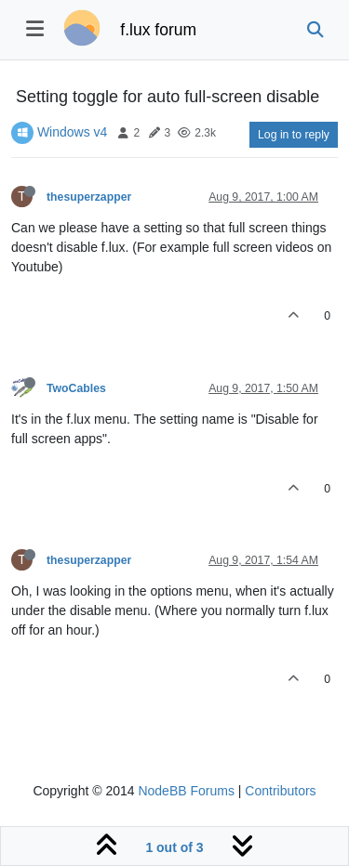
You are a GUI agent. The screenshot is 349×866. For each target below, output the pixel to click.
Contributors (280, 790)
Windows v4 (72, 132)
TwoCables (76, 388)
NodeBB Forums (186, 790)
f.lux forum (158, 29)
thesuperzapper (89, 196)
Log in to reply (293, 134)
